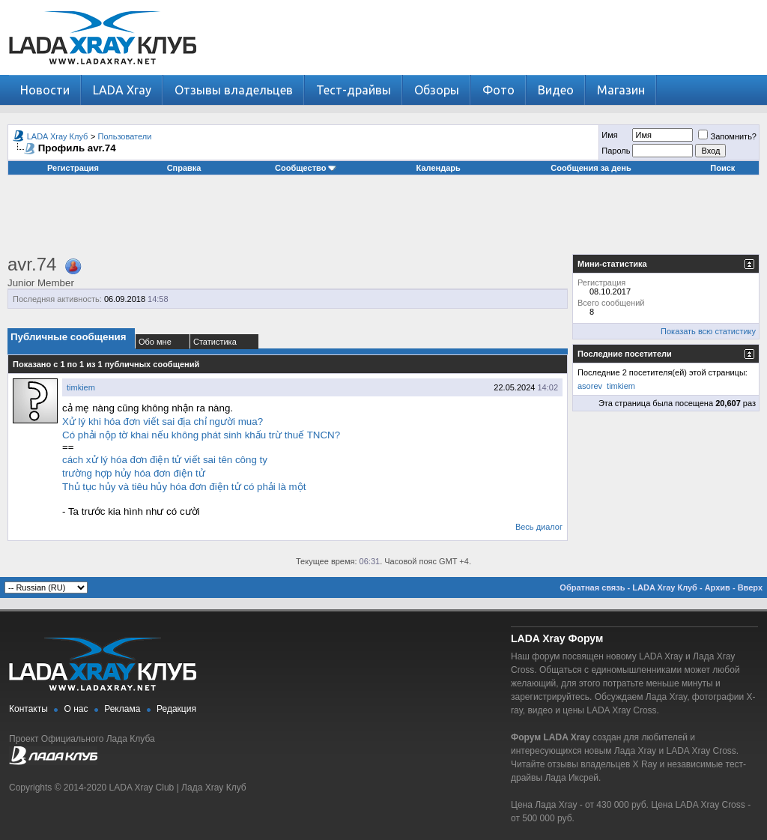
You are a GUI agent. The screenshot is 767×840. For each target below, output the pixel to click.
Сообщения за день (591, 167)
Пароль (615, 150)
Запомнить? (727, 136)
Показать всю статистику (708, 331)
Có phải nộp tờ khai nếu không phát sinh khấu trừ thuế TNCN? (201, 435)
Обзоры (436, 90)
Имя (609, 134)
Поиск (722, 167)
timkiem (81, 387)
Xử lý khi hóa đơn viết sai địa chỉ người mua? (162, 421)
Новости (45, 90)
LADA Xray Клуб (57, 136)
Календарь (438, 167)
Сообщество (305, 167)
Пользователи (125, 136)
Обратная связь (592, 587)
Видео (556, 90)
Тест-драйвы (353, 90)
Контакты (28, 709)
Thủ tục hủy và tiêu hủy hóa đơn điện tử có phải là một (184, 486)
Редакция (176, 709)
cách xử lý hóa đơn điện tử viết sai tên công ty (164, 459)
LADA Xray (122, 90)
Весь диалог (539, 526)
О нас (76, 709)
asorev (589, 385)
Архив (717, 587)
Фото (498, 90)
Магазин (621, 90)
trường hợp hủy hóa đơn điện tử (133, 473)
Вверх (750, 587)
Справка (184, 167)
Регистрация (73, 167)
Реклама (122, 709)
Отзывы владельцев (234, 90)
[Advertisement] (383, 220)
